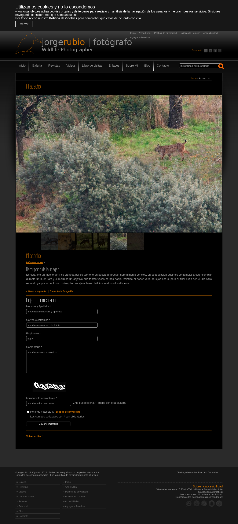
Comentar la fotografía (61, 291)
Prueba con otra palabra (110, 402)
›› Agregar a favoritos (74, 506)
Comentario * (34, 347)
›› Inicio (67, 482)
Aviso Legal (145, 33)
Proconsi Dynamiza (208, 472)
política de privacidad (68, 411)
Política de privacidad (165, 33)
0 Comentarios (34, 262)
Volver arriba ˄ (34, 436)
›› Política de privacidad (75, 491)
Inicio (133, 33)
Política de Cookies (63, 18)
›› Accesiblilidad (71, 501)
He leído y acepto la (62, 412)
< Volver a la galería (36, 291)
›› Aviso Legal (70, 487)
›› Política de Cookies (74, 496)
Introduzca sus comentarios (96, 361)
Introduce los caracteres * (41, 398)
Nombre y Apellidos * (38, 306)
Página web (33, 333)
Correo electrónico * (38, 320)
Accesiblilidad (210, 33)
